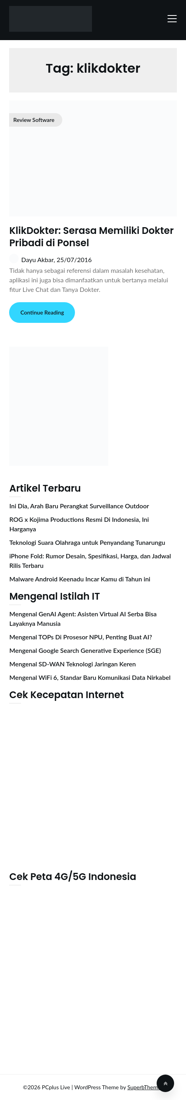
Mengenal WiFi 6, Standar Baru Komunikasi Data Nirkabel (90, 677)
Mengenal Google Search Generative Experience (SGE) (85, 650)
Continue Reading (42, 312)
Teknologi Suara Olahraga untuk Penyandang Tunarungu (87, 542)
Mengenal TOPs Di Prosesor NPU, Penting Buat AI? (80, 637)
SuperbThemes (145, 1087)
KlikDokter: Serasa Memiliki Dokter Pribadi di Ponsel (91, 236)
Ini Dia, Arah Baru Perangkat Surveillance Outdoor (79, 505)
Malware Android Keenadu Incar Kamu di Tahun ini (79, 579)
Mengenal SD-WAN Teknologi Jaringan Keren (72, 664)
